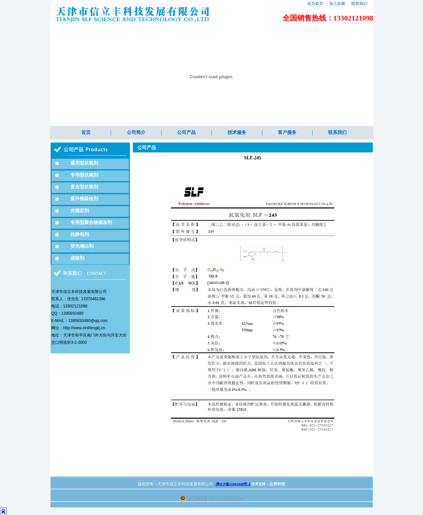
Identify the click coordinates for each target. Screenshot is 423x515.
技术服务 (237, 132)
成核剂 (77, 258)
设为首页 (315, 3)
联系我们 (359, 3)
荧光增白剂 (82, 246)
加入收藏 (337, 3)
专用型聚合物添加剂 (91, 222)
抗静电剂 (79, 234)
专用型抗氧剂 (84, 175)
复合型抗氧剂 (84, 186)
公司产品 (186, 132)
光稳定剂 (79, 210)
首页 (86, 132)
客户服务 (287, 132)
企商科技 (277, 484)
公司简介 (136, 132)
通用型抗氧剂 (84, 163)
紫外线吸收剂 (84, 198)
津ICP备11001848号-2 (232, 484)
